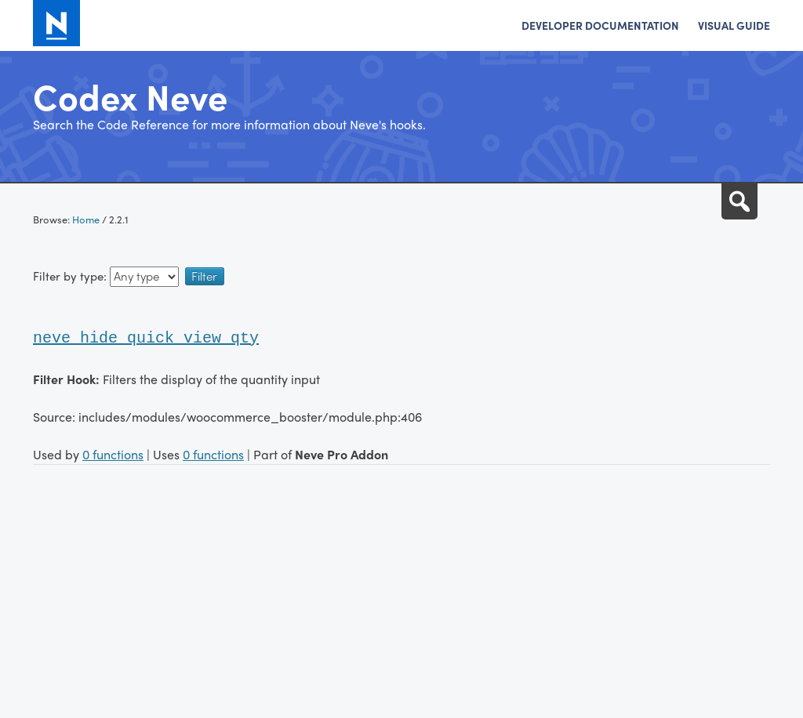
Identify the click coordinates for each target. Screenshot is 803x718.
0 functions (113, 454)
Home (86, 219)
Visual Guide (734, 25)
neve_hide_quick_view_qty (146, 338)
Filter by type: (106, 276)
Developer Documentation (600, 25)
